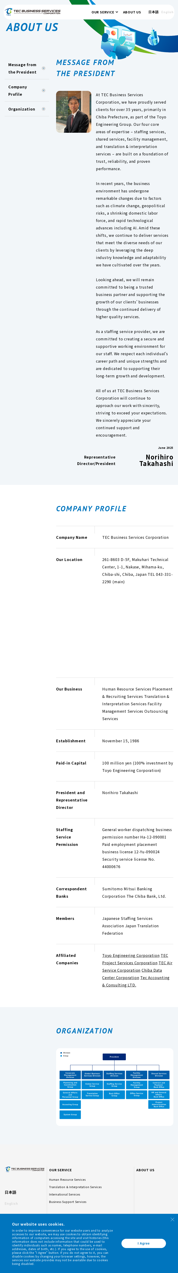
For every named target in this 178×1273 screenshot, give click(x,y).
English (161, 15)
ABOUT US (126, 14)
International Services (64, 1194)
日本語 (147, 15)
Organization (21, 109)
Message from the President (22, 68)
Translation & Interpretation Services (75, 1187)
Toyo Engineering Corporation (130, 955)
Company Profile (17, 90)
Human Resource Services (67, 1179)
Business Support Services (67, 1202)
